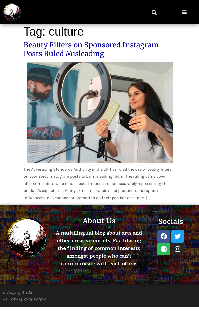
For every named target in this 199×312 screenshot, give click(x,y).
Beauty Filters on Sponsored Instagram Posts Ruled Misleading (91, 49)
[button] (154, 13)
